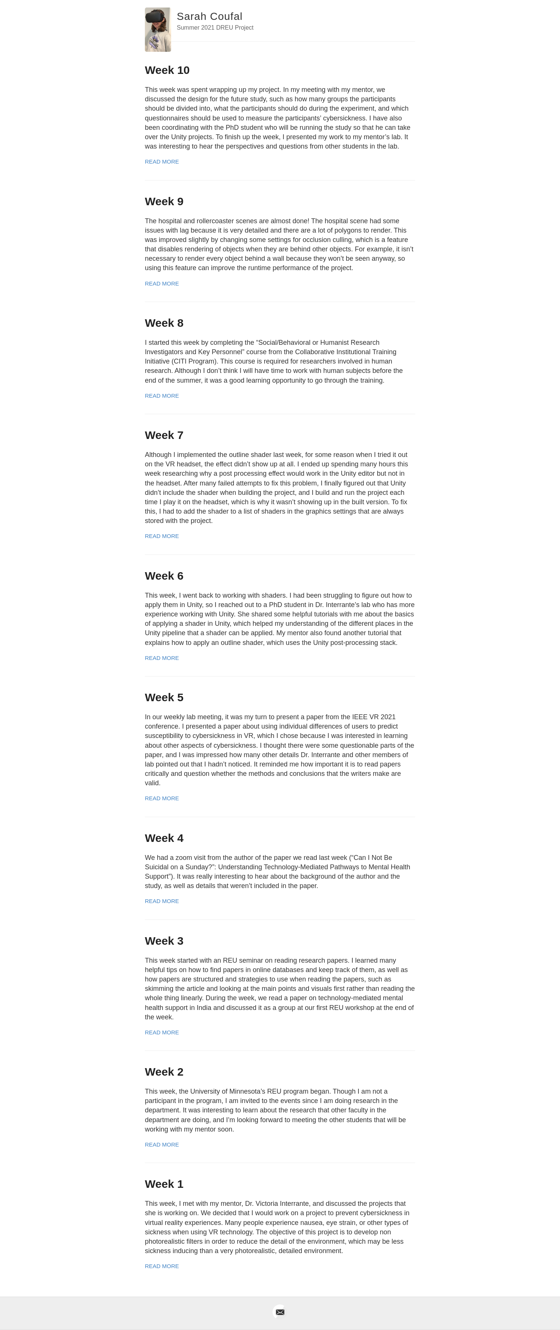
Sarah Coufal (209, 16)
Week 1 (164, 1184)
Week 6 (164, 576)
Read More (162, 161)
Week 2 (164, 1072)
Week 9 (164, 201)
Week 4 (164, 838)
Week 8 (164, 323)
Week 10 (167, 70)
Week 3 (164, 941)
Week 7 (164, 435)
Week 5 (164, 697)
